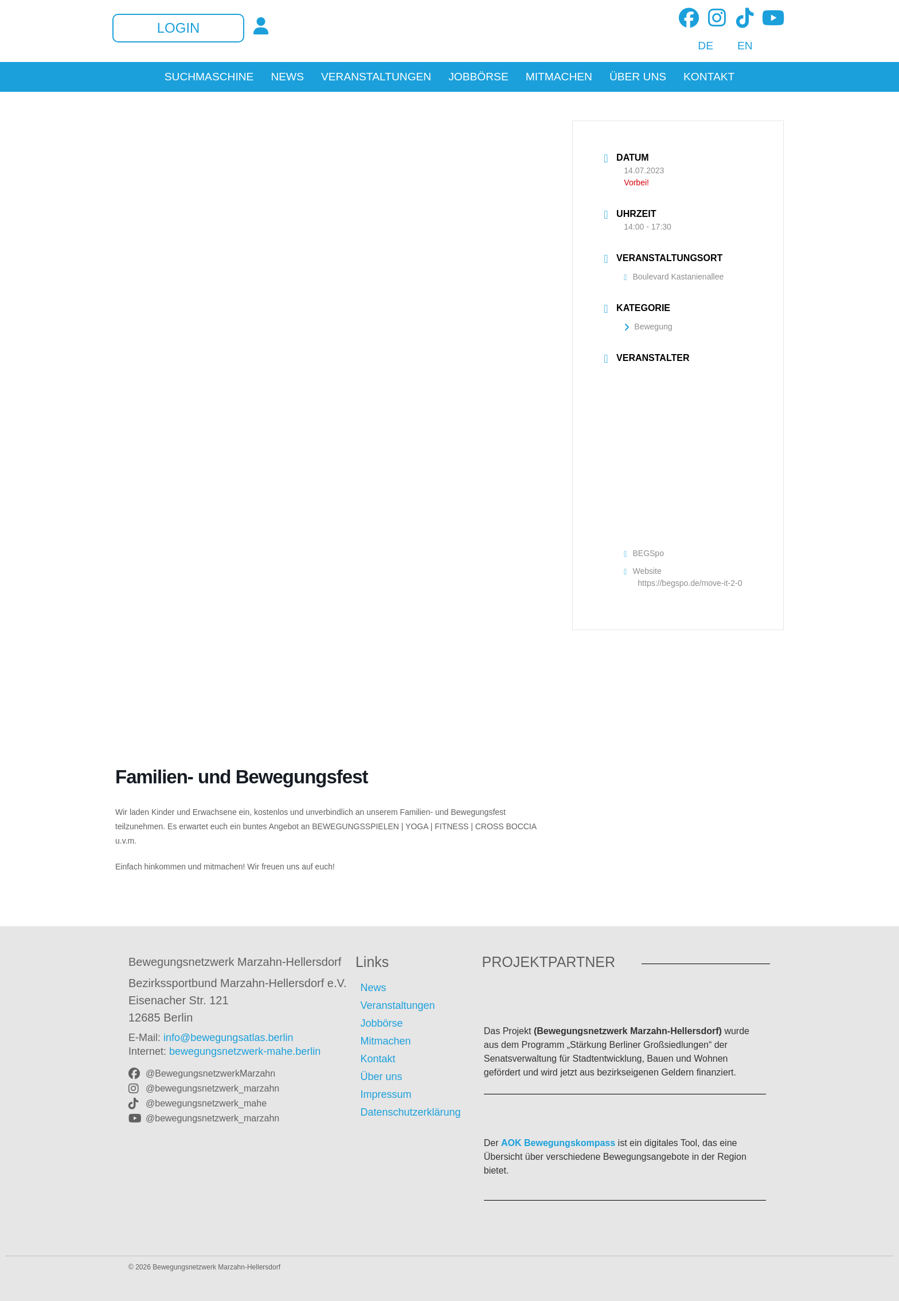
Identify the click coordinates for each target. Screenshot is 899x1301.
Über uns (637, 77)
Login (178, 28)
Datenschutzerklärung (410, 1112)
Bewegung (648, 326)
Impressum (385, 1094)
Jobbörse (478, 77)
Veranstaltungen (376, 77)
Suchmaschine (209, 77)
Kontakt (708, 77)
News (287, 77)
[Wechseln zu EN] (739, 46)
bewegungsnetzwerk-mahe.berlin (244, 1051)
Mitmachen (559, 77)
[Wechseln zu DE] (699, 46)
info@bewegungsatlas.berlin (228, 1037)
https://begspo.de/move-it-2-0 (690, 583)
